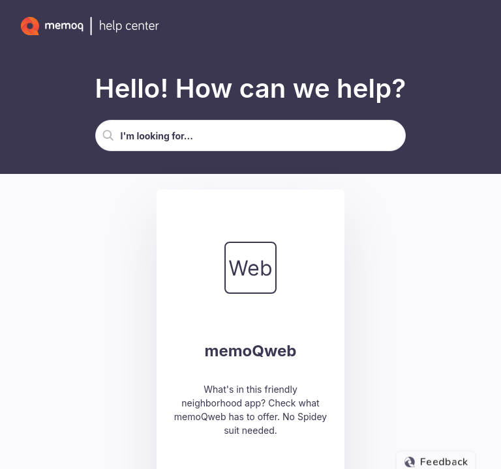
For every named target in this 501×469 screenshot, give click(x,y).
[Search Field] (250, 135)
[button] (108, 135)
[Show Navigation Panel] (478, 26)
